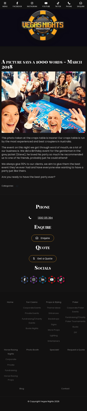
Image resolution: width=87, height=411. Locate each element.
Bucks (75, 326)
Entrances (54, 313)
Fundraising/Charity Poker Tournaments (75, 319)
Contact (65, 388)
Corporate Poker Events (75, 309)
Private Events (32, 313)
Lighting (54, 335)
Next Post (77, 55)
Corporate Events (32, 307)
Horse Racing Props (11, 378)
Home (10, 302)
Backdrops (53, 318)
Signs (54, 324)
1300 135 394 (45, 218)
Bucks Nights (32, 328)
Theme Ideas (53, 307)
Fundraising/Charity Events (32, 320)
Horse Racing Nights (11, 351)
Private (10, 365)
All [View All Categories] (17, 186)
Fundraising (11, 370)
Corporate (10, 359)
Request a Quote (76, 349)
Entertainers (54, 341)
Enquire (45, 238)
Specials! (54, 349)
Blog (21, 388)
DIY (75, 332)
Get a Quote (44, 258)
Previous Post (61, 55)
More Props (54, 330)
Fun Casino (32, 302)
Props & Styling (53, 302)
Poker (75, 302)
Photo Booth (32, 349)
